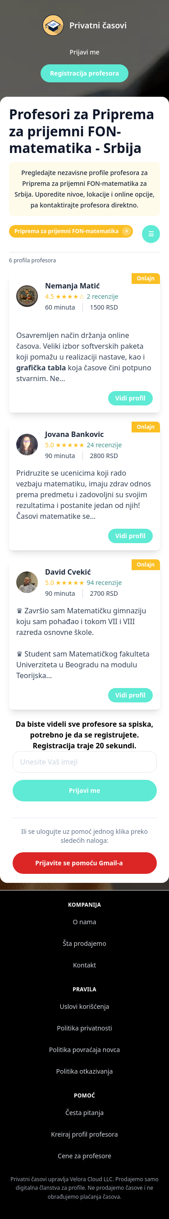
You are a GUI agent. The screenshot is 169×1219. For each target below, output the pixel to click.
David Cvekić (68, 572)
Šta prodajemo (84, 943)
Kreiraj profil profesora (84, 1134)
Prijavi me (84, 52)
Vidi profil (130, 398)
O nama (84, 922)
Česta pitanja (84, 1112)
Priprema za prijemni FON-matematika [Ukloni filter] (72, 231)
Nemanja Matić (72, 286)
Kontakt (84, 965)
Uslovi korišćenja (85, 1006)
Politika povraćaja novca (84, 1049)
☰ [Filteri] (151, 233)
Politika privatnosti (84, 1028)
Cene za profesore (84, 1156)
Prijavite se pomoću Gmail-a (79, 863)
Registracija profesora (84, 73)
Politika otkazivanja (84, 1071)
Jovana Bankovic (74, 434)
